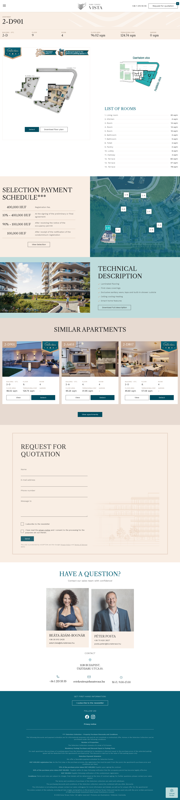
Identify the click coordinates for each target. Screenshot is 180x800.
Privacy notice (90, 724)
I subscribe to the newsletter (90, 703)
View (18, 397)
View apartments (90, 414)
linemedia (122, 795)
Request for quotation (165, 5)
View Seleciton (39, 244)
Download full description (114, 307)
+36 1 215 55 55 (139, 6)
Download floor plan (54, 129)
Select (32, 129)
